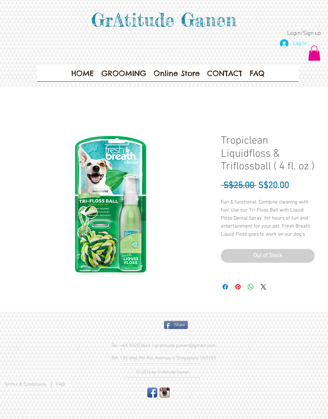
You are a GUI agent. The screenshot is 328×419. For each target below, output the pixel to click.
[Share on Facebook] (225, 287)
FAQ (60, 385)
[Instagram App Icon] (165, 393)
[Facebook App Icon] (152, 393)
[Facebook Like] (132, 327)
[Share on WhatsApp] (251, 287)
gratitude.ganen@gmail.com (185, 346)
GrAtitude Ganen (164, 19)
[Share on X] (263, 287)
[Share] (176, 325)
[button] (314, 53)
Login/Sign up (304, 33)
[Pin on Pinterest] (238, 287)
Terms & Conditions (25, 385)
